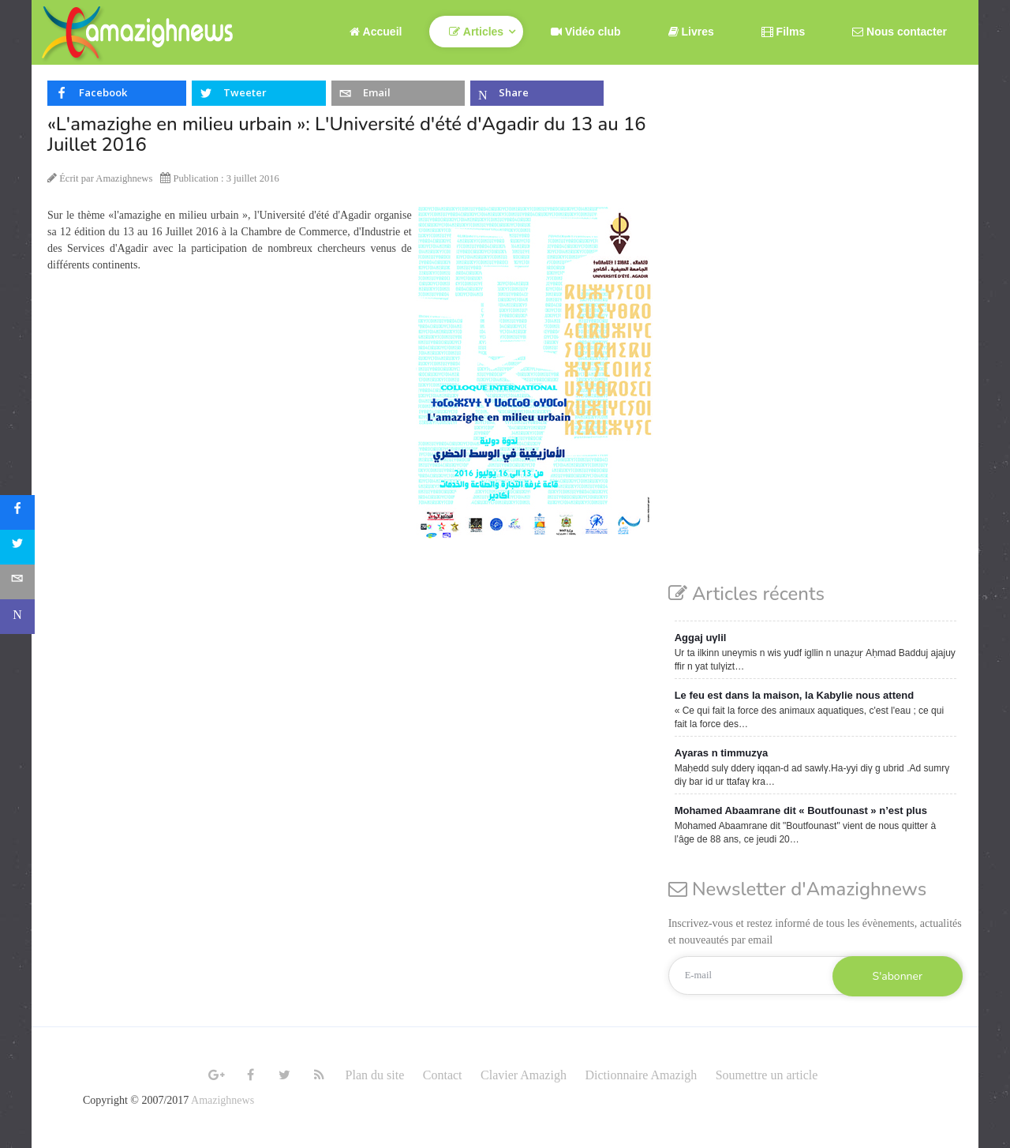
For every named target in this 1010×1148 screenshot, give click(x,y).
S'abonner (897, 976)
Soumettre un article (767, 1075)
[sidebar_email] (17, 582)
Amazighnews (222, 1100)
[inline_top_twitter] (258, 93)
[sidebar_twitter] (17, 547)
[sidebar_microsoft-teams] (17, 616)
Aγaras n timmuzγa (722, 753)
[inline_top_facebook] (116, 93)
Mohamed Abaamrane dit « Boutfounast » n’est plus (801, 810)
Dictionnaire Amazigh (641, 1075)
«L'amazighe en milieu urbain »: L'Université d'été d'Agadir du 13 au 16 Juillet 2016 (346, 134)
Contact (442, 1075)
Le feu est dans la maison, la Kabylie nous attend (794, 695)
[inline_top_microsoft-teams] (537, 93)
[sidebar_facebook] (17, 512)
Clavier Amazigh (524, 1075)
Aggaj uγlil (701, 637)
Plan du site (375, 1075)
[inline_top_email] (398, 93)
